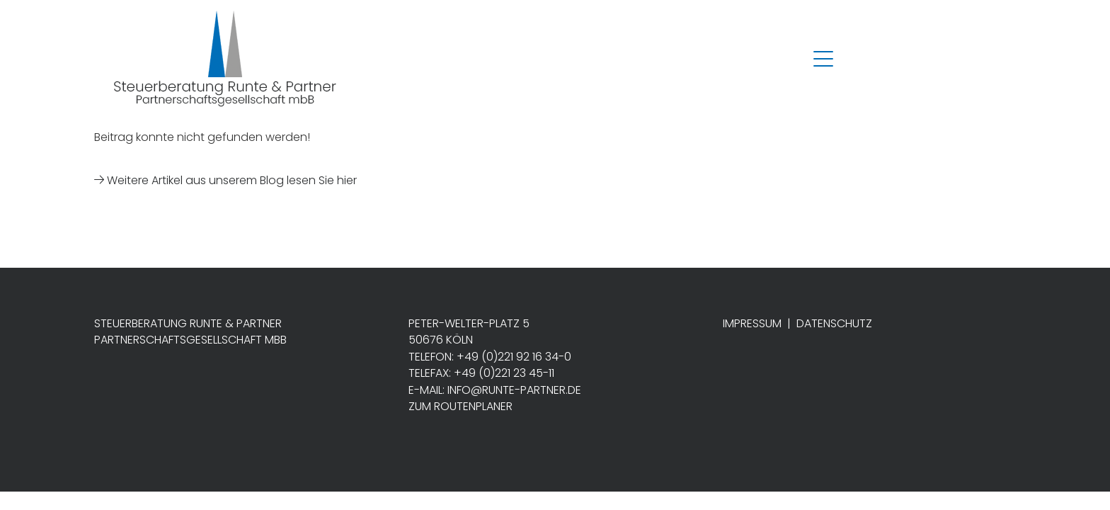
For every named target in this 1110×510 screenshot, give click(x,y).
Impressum (752, 323)
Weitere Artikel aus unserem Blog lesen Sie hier (225, 180)
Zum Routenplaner (460, 406)
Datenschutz (834, 323)
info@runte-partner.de (514, 390)
